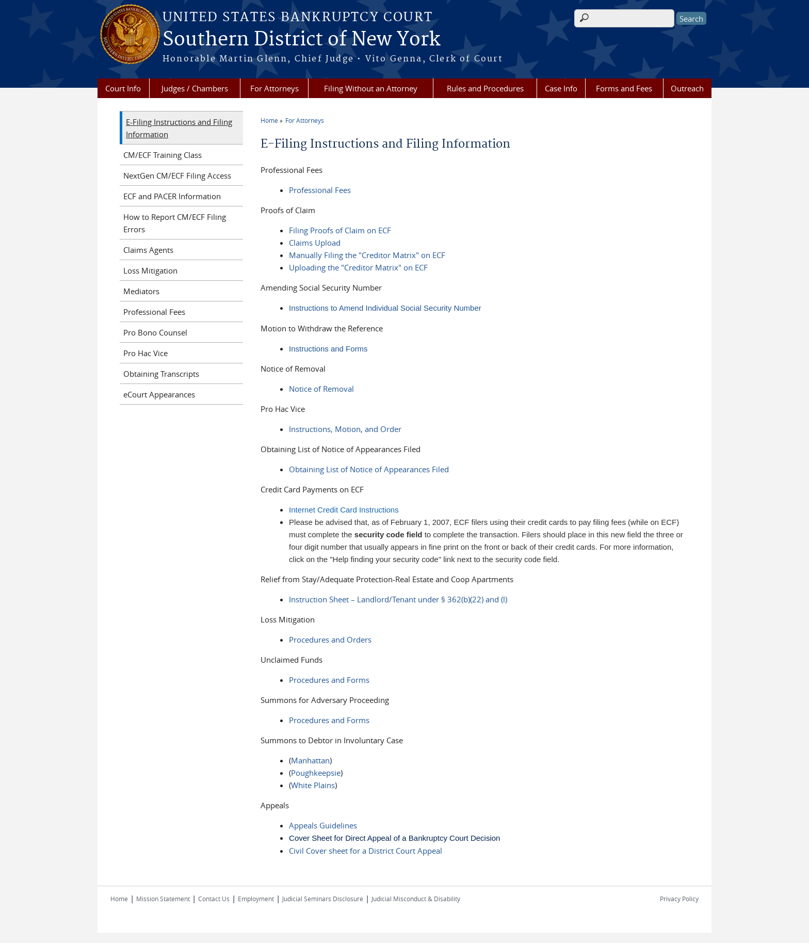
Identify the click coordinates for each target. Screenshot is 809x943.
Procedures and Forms (329, 680)
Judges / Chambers (194, 88)
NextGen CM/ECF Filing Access (177, 175)
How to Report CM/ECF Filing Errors (174, 223)
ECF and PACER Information (172, 196)
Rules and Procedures (485, 88)
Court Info (123, 88)
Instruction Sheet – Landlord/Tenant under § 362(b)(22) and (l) (398, 599)
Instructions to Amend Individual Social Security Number (385, 307)
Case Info (561, 88)
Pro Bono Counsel (155, 332)
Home (269, 120)
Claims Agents (148, 250)
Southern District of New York (301, 40)
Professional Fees (320, 190)
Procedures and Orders (330, 639)
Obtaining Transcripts (161, 374)
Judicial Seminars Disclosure (322, 898)
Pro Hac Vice (145, 353)
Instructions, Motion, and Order (345, 429)
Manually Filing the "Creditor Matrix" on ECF (367, 255)
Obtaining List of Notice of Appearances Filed (369, 469)
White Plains (313, 785)
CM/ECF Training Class (162, 155)
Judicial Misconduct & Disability (415, 898)
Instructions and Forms (328, 348)
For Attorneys (274, 88)
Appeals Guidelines (323, 825)
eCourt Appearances (159, 394)
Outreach (687, 88)
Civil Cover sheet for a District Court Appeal (365, 850)
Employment (256, 898)
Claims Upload (315, 242)
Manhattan (310, 760)
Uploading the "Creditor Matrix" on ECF (358, 267)
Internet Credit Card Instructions (344, 509)
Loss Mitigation (150, 270)
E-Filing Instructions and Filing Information (179, 128)
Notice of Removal (321, 388)
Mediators (141, 291)
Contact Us (214, 898)
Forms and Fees (624, 88)
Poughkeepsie (316, 773)
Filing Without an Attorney (370, 88)
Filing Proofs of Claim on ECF (340, 230)
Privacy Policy (679, 898)
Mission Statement (163, 898)
